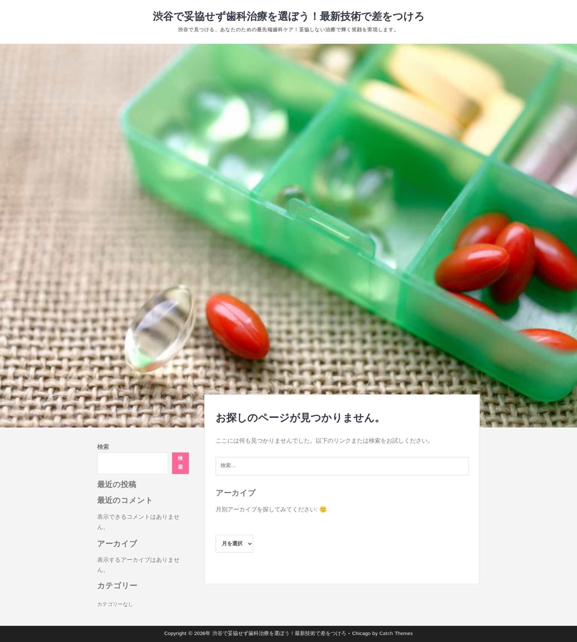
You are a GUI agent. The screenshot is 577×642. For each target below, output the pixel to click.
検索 (103, 447)
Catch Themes (396, 633)
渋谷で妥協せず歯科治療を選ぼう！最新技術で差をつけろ (289, 17)
